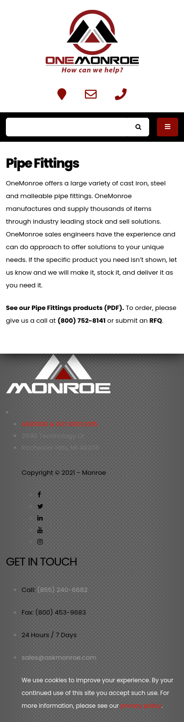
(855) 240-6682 (62, 589)
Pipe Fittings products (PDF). (77, 307)
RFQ (155, 320)
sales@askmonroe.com (59, 657)
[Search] (67, 127)
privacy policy (141, 705)
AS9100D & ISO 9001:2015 (60, 424)
